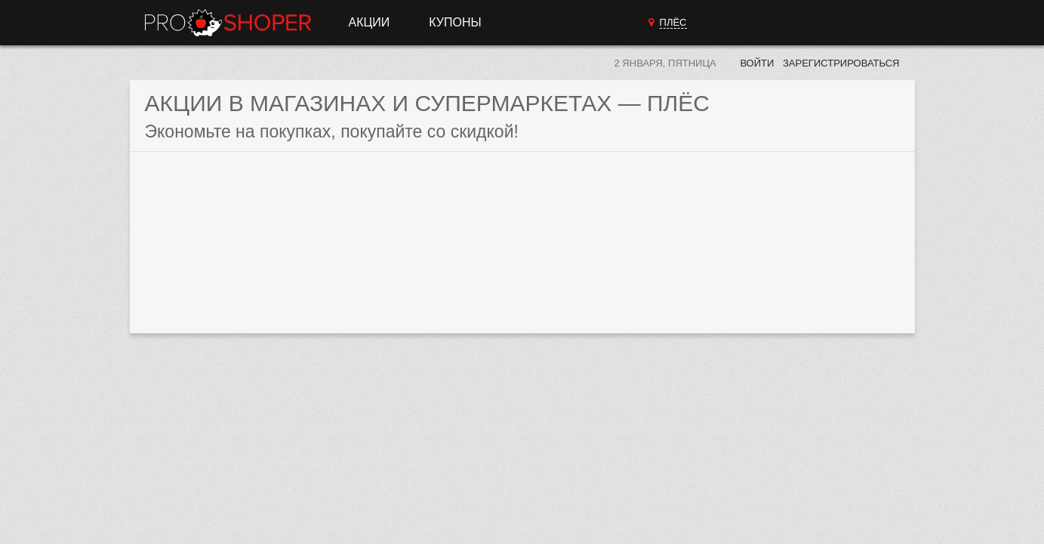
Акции (369, 22)
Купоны (455, 22)
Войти (757, 63)
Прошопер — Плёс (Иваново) (228, 22)
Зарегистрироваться (841, 63)
